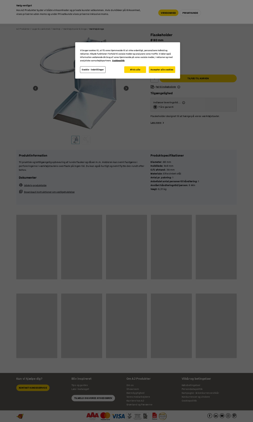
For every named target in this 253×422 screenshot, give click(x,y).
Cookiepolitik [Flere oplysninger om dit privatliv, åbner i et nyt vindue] (118, 60)
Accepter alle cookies (162, 69)
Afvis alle (135, 69)
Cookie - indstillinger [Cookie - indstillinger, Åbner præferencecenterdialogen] (93, 69)
